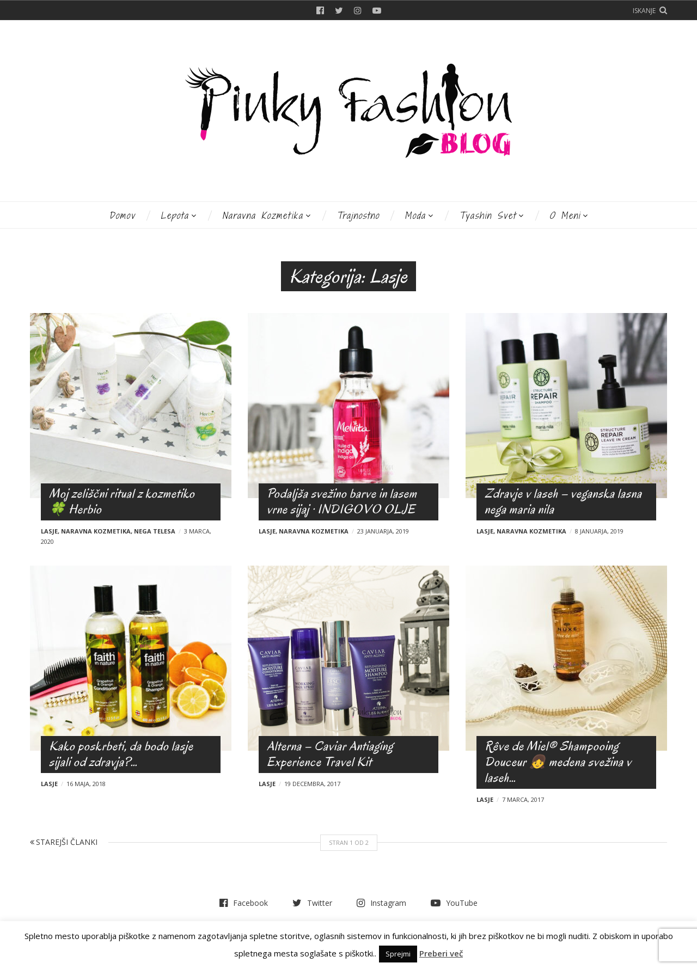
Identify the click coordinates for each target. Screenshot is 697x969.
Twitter (339, 10)
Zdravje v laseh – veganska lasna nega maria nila (563, 501)
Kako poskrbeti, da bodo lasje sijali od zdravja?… (121, 754)
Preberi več (441, 953)
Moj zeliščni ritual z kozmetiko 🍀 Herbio (122, 501)
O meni (564, 215)
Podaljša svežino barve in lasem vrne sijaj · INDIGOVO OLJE (342, 501)
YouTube (376, 10)
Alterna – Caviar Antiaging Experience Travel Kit (330, 754)
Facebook (320, 10)
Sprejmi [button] (398, 954)
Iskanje (644, 10)
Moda (415, 215)
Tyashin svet (487, 215)
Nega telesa (154, 531)
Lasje (49, 531)
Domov (122, 215)
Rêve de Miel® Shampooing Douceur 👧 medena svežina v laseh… (558, 762)
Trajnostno (358, 215)
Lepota (175, 215)
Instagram (358, 10)
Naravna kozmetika (262, 215)
